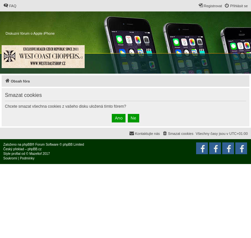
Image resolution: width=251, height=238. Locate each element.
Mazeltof (35, 154)
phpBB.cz (34, 149)
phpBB (27, 144)
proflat (16, 154)
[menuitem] (9, 6)
